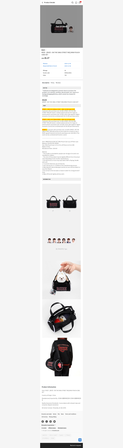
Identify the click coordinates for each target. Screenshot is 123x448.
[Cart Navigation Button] (80, 2)
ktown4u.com (55, 430)
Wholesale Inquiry (62, 428)
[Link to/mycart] (80, 2)
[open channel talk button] (80, 440)
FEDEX (52, 438)
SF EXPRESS (45, 438)
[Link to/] (76, 2)
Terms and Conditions (70, 414)
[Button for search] (72, 2)
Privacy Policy (52, 416)
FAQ (59, 414)
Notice (54, 414)
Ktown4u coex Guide (47, 414)
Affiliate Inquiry (52, 428)
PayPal (61, 435)
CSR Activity (45, 416)
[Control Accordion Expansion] (61, 425)
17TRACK (67, 435)
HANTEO (44, 435)
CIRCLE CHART (53, 435)
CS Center (44, 428)
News (62, 414)
